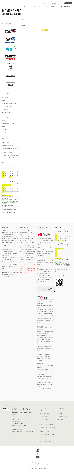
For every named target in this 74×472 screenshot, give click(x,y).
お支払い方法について (44, 413)
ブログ (60, 6)
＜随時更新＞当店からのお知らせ (9, 145)
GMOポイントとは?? (7, 152)
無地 (25, 19)
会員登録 (54, 3)
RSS (58, 419)
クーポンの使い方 (6, 142)
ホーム (26, 6)
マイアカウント (46, 3)
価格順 (28, 25)
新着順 (32, 25)
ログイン (60, 3)
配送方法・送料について (45, 416)
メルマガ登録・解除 (44, 419)
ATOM (61, 419)
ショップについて (51, 6)
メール (25, 423)
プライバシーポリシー (62, 416)
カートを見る (60, 413)
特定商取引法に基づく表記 (45, 441)
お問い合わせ (67, 6)
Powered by (37, 468)
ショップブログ (43, 438)
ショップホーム (43, 408)
